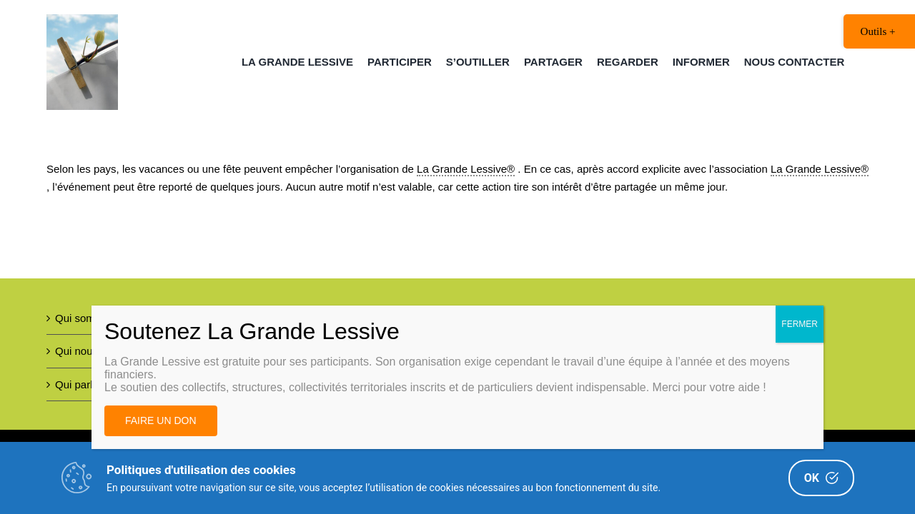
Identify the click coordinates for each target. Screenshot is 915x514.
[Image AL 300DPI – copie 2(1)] (82, 20)
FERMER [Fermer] (799, 324)
